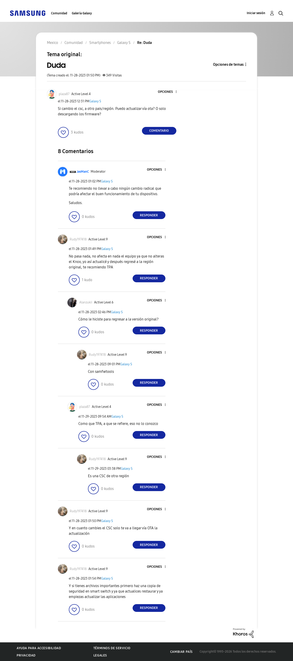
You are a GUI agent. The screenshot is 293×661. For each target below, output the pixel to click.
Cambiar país (181, 652)
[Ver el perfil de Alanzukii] (85, 302)
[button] (168, 92)
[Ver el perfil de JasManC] (83, 172)
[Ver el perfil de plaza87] (64, 94)
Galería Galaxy (82, 13)
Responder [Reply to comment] (149, 215)
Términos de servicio (112, 648)
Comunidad (59, 13)
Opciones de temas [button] (228, 64)
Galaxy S (95, 101)
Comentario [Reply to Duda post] (159, 131)
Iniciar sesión (256, 13)
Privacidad (26, 655)
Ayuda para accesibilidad (39, 648)
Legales (100, 655)
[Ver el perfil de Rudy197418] (78, 239)
